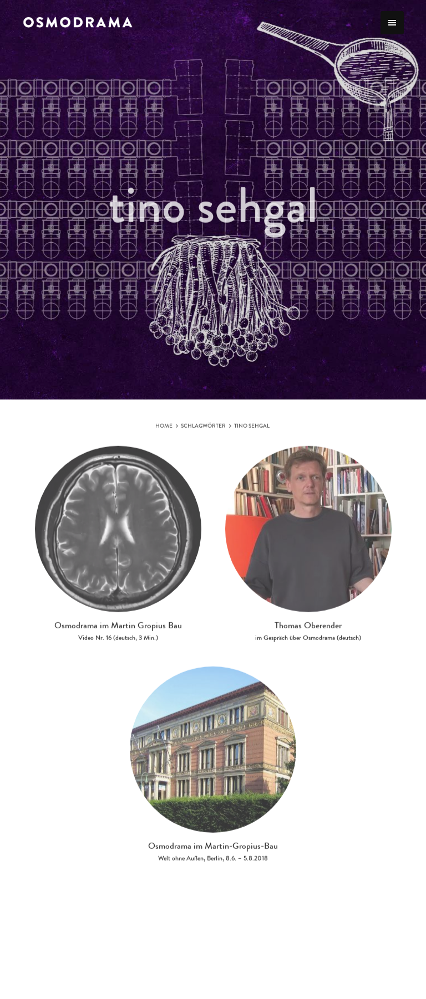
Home (164, 430)
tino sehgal (252, 430)
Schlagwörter (203, 430)
